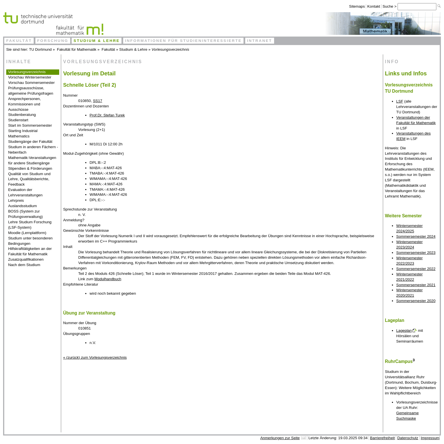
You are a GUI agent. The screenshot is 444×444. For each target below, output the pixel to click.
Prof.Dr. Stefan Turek (107, 115)
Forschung (52, 41)
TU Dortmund (40, 49)
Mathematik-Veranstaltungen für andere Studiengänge (32, 160)
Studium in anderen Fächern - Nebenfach (33, 149)
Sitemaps (357, 6)
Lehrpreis (16, 200)
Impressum (430, 438)
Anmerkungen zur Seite (280, 438)
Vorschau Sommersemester (31, 82)
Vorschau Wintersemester (30, 77)
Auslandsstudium (22, 206)
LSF (399, 101)
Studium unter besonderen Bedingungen (30, 241)
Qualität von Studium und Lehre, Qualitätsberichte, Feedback (29, 179)
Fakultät (19, 41)
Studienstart (18, 120)
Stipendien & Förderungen (30, 168)
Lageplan (404, 330)
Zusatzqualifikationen (26, 259)
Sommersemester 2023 (416, 252)
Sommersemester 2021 (416, 285)
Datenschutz (407, 438)
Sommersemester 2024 (416, 236)
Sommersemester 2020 (416, 301)
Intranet (259, 41)
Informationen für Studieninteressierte (183, 41)
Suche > (390, 6)
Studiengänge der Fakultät (30, 141)
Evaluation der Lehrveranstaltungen (25, 192)
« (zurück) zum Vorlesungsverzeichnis (95, 357)
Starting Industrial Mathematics (23, 133)
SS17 (97, 101)
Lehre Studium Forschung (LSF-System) (30, 225)
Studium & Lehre (97, 41)
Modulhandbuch (107, 279)
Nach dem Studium (24, 265)
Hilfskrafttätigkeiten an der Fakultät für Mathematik (30, 251)
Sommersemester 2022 (416, 269)
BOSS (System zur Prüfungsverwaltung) (25, 214)
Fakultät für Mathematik (76, 49)
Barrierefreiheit (382, 438)
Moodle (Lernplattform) (27, 233)
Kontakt (373, 6)
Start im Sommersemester (30, 125)
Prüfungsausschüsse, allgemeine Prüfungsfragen (30, 90)
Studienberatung (22, 114)
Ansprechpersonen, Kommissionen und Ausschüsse (24, 104)
